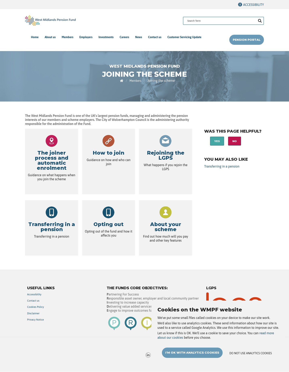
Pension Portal (246, 40)
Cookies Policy (35, 306)
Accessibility (253, 4)
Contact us (154, 37)
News (138, 37)
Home (35, 37)
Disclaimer (33, 313)
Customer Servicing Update (184, 37)
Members (67, 37)
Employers (85, 37)
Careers (124, 37)
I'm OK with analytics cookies (192, 353)
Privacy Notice (35, 319)
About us (50, 37)
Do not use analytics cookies (251, 353)
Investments (106, 37)
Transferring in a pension (221, 166)
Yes (217, 141)
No (234, 141)
